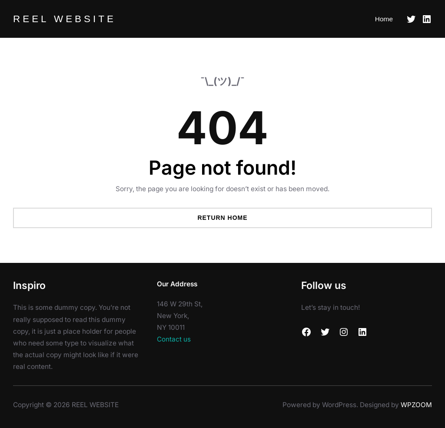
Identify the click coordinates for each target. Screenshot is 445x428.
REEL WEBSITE (65, 18)
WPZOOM (416, 405)
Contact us (174, 339)
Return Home (222, 217)
